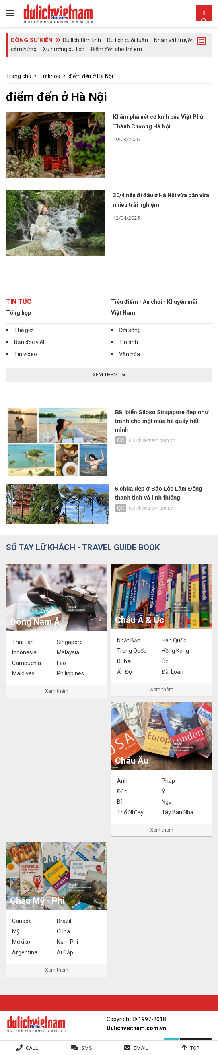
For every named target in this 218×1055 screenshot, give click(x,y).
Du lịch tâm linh (82, 40)
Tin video (25, 354)
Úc (165, 661)
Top (194, 1048)
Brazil (64, 921)
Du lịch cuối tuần (127, 40)
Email (141, 1048)
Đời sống (130, 330)
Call (32, 1048)
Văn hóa (129, 354)
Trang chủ (18, 76)
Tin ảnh (128, 342)
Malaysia (68, 652)
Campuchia (26, 663)
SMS (86, 1048)
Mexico (21, 942)
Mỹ (16, 931)
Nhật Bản (128, 640)
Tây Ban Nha (177, 812)
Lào (61, 663)
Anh (122, 781)
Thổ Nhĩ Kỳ (130, 812)
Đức (122, 791)
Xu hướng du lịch (63, 49)
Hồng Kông (175, 651)
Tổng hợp (18, 313)
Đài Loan (172, 672)
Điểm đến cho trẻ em (116, 49)
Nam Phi (67, 942)
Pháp (168, 781)
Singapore (70, 642)
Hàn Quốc (174, 640)
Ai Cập (65, 952)
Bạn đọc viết (29, 342)
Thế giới (24, 330)
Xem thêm (56, 691)
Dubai (124, 661)
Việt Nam (123, 313)
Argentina (24, 952)
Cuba (63, 931)
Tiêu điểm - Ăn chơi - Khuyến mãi (154, 302)
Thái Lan (23, 642)
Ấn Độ (124, 672)
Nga (167, 802)
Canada (22, 921)
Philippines (70, 673)
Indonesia (24, 652)
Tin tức (18, 302)
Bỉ (119, 802)
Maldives (23, 673)
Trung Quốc (131, 651)
